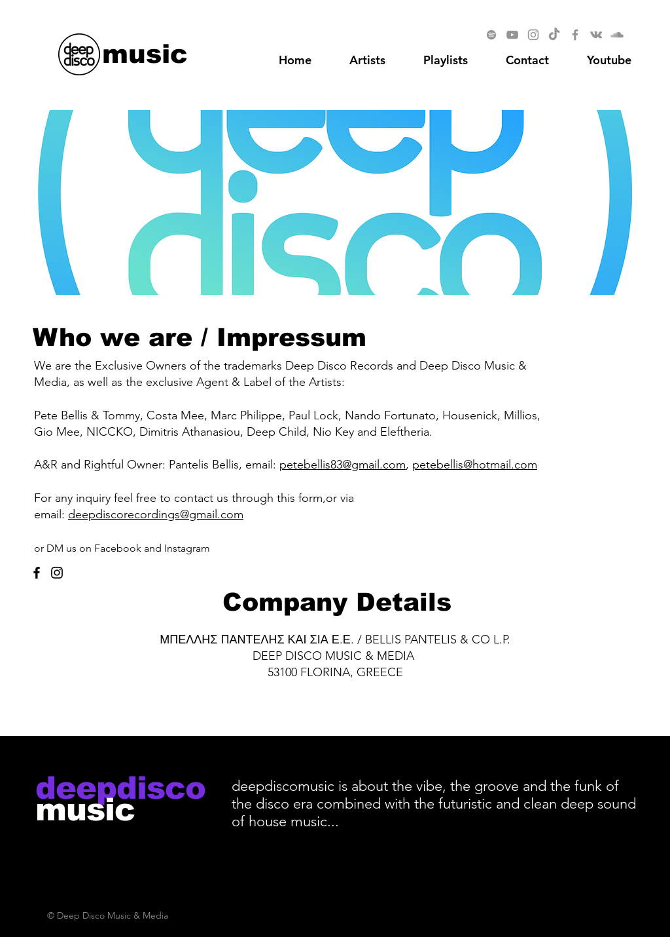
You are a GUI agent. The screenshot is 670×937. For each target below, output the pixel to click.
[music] (145, 53)
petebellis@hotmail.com (474, 464)
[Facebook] (575, 35)
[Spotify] (491, 35)
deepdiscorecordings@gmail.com (155, 514)
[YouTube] (512, 35)
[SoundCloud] (617, 35)
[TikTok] (554, 35)
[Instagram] (533, 35)
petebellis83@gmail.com (342, 464)
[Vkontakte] (596, 35)
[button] (609, 60)
